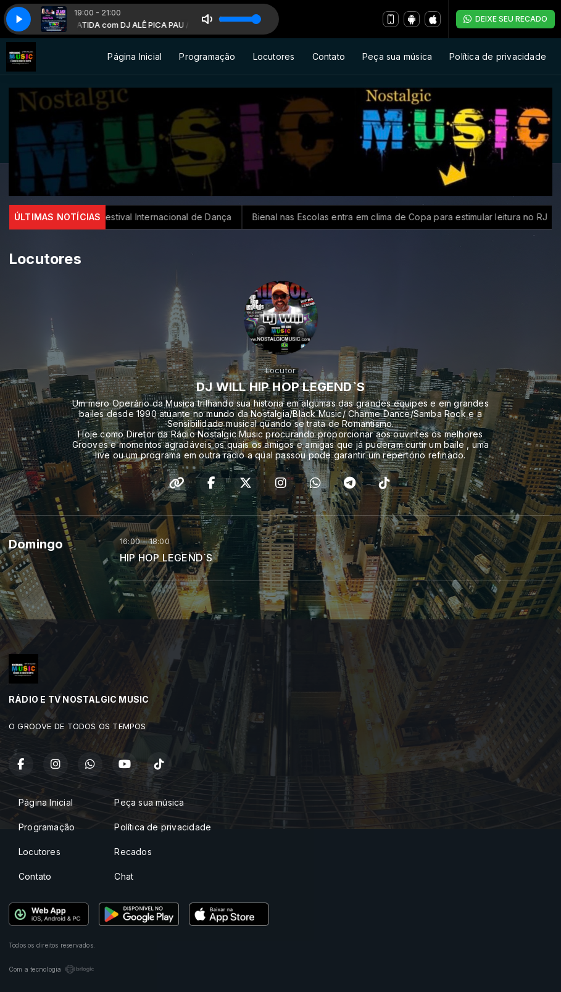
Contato (328, 56)
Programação (207, 56)
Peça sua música (397, 56)
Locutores (274, 56)
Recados (132, 851)
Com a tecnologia (51, 969)
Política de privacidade (497, 56)
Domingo (36, 544)
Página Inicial (134, 56)
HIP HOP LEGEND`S (166, 558)
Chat (123, 876)
